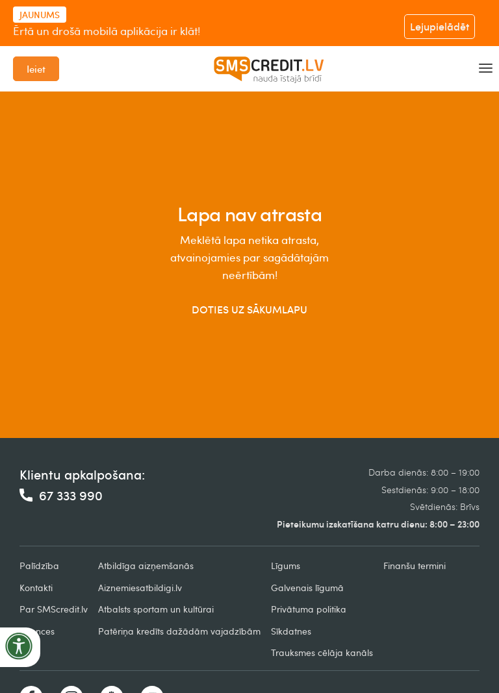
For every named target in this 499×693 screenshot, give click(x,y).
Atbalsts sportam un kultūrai (156, 609)
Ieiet (36, 68)
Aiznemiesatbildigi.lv (140, 587)
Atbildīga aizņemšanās (146, 565)
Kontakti (36, 587)
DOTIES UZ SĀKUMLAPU (249, 309)
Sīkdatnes (291, 631)
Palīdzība (39, 565)
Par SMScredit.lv (53, 609)
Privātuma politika (308, 609)
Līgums (285, 565)
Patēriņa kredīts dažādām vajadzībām (179, 631)
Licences (37, 631)
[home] (269, 68)
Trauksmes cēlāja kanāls (322, 652)
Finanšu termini (414, 565)
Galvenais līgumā (307, 587)
